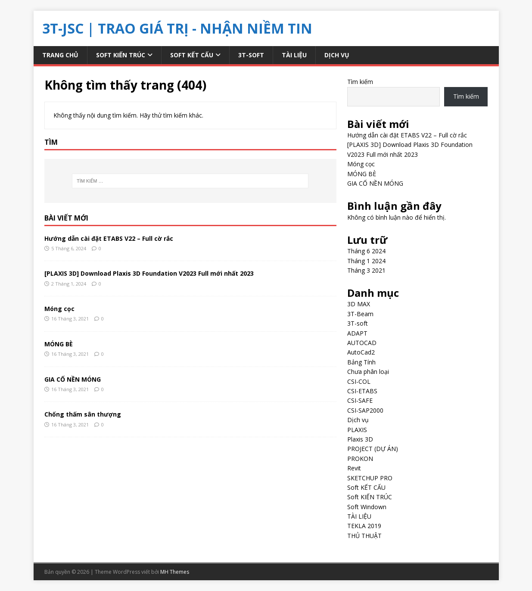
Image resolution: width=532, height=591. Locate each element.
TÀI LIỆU (294, 55)
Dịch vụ (336, 55)
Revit (354, 468)
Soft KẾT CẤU (191, 55)
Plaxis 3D (360, 439)
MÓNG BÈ (58, 344)
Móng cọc (59, 309)
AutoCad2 (361, 352)
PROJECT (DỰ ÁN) (372, 449)
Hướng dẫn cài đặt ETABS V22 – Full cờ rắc (108, 238)
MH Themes (174, 571)
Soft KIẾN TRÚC (120, 55)
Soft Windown (366, 507)
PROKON (360, 458)
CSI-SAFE (360, 400)
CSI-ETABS (362, 391)
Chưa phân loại (368, 371)
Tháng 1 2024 (366, 261)
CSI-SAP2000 (365, 410)
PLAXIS (357, 430)
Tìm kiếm (360, 82)
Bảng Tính (361, 362)
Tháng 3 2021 (366, 270)
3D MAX (358, 304)
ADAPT (357, 333)
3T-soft (251, 55)
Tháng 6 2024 (366, 251)
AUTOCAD (361, 343)
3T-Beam (360, 314)
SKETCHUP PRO (369, 478)
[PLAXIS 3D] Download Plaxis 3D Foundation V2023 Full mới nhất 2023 (149, 273)
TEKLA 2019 (364, 526)
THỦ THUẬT (364, 536)
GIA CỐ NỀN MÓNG (72, 379)
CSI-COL (358, 381)
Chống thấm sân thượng (82, 414)
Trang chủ (60, 55)
